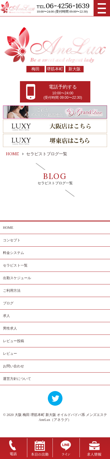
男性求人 (10, 328)
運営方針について (17, 379)
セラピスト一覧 (15, 265)
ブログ (8, 303)
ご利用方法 (12, 291)
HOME (8, 228)
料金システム (13, 253)
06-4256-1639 (67, 5)
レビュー (10, 353)
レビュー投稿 (13, 341)
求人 (6, 316)
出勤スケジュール (17, 278)
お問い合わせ (13, 366)
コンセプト (12, 240)
